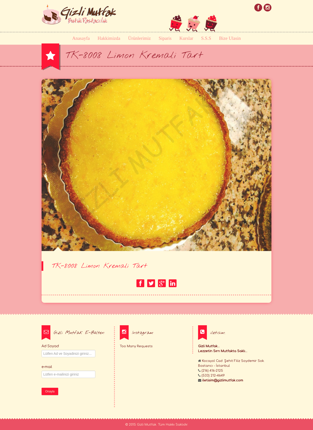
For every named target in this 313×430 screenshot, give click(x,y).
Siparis (165, 38)
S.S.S (206, 38)
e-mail (47, 367)
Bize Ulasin (230, 38)
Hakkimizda (109, 38)
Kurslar (186, 38)
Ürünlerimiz (139, 38)
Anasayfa (81, 38)
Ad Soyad (50, 346)
